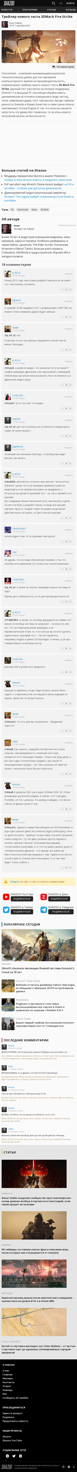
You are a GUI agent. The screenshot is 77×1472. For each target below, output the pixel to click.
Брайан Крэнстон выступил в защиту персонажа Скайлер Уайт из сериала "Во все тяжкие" (37, 1099)
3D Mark (44, 209)
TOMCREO (18, 579)
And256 (16, 419)
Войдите (15, 881)
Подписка (8, 1417)
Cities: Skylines (11, 1341)
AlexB (15, 713)
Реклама (8, 1378)
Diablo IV (7, 1193)
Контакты (8, 1382)
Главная (7, 1374)
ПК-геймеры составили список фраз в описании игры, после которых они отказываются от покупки (35, 1251)
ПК (12, 209)
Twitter (18, 23)
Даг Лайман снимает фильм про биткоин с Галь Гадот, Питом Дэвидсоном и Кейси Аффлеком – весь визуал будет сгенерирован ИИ (38, 1057)
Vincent (16, 682)
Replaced (7, 1293)
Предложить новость (15, 1421)
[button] (7, 9)
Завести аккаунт (13, 1413)
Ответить (68, 274)
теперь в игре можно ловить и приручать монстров (38, 180)
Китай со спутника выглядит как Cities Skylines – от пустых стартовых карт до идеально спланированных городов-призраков (38, 1349)
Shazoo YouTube (12, 1440)
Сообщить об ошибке (15, 1397)
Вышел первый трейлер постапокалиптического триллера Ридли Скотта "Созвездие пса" (45, 1024)
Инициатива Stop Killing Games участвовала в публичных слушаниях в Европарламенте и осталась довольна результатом (35, 1078)
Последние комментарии (26, 1040)
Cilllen (11, 1129)
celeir (15, 741)
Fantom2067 (19, 528)
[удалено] (17, 446)
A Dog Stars (23, 1018)
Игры (34, 209)
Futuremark (22, 209)
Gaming (6, 1244)
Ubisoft (6, 964)
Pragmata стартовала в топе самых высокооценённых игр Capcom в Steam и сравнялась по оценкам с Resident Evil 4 (40, 1007)
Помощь (8, 1390)
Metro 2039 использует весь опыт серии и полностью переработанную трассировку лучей (36, 1119)
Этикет (7, 1386)
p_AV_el (16, 272)
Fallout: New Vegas (28, 981)
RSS (5, 1393)
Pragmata (22, 999)
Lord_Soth (17, 395)
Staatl (15, 327)
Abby (10, 1066)
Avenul (11, 1045)
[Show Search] (54, 3)
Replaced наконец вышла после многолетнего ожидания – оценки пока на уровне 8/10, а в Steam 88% (38, 1299)
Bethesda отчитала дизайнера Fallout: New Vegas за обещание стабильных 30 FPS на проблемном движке (45, 988)
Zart (14, 552)
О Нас (6, 1370)
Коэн (11, 23)
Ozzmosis (17, 659)
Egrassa (16, 300)
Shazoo (7, 1436)
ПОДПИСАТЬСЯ (21, 898)
